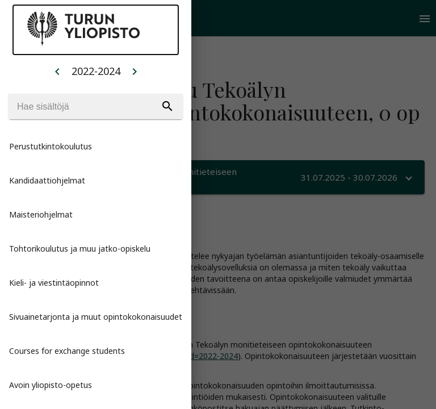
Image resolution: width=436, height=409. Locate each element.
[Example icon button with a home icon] (57, 71)
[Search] (96, 106)
